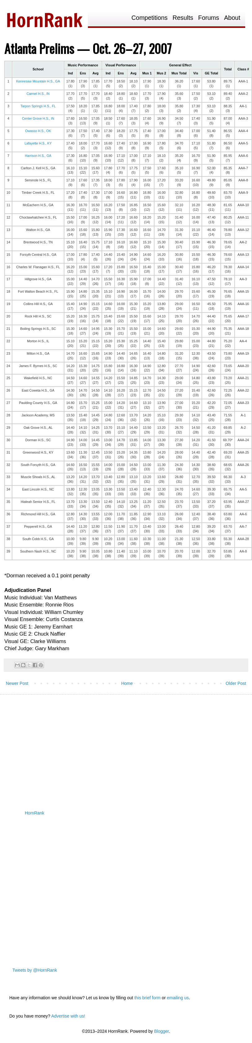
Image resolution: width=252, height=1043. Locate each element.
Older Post (236, 683)
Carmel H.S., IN (38, 93)
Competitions (150, 18)
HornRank (34, 812)
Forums (208, 18)
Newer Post (17, 683)
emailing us (178, 997)
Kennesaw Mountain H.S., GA (38, 81)
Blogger (161, 1031)
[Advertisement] (118, 747)
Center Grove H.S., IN (38, 118)
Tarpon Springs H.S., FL (38, 106)
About (232, 18)
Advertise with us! (68, 1016)
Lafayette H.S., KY (38, 143)
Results (182, 18)
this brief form (147, 997)
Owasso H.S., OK (38, 131)
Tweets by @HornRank (34, 970)
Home (127, 683)
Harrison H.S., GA (38, 156)
